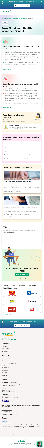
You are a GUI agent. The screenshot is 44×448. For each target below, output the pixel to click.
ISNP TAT (4, 374)
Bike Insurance (5, 348)
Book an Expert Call (22, 274)
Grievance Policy (6, 370)
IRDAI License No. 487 (7, 410)
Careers (3, 365)
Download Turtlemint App (22, 6)
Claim (3, 362)
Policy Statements (26, 434)
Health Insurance (11, 18)
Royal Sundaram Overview (21, 143)
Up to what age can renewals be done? (14, 236)
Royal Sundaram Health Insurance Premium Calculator (21, 155)
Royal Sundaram (22, 18)
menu (41, 12)
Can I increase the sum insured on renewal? (15, 240)
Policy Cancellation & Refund (9, 363)
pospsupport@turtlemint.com (10, 397)
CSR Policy (4, 372)
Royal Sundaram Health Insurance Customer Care (21, 151)
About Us (4, 358)
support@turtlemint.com (9, 391)
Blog (3, 360)
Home (3, 18)
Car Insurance (5, 346)
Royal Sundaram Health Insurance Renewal (21, 147)
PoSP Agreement (6, 367)
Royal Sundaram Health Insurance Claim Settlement (21, 158)
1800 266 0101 (6, 395)
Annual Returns (5, 368)
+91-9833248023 (7, 417)
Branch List (4, 375)
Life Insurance (5, 351)
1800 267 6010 (6, 390)
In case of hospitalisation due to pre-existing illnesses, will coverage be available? (19, 231)
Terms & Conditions (37, 434)
